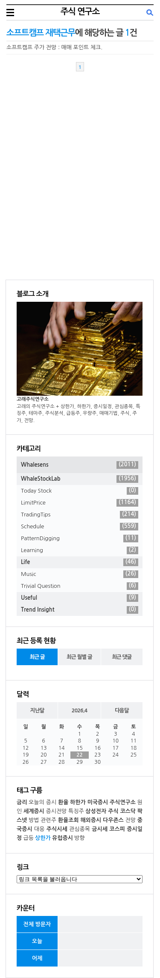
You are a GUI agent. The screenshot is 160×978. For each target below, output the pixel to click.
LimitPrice (79, 503)
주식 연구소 (80, 11)
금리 (22, 802)
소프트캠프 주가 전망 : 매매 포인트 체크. (54, 47)
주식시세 (57, 829)
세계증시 (33, 811)
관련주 (48, 820)
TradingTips (79, 515)
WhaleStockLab (79, 479)
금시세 (100, 829)
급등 (28, 838)
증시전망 (56, 811)
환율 (63, 802)
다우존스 (113, 820)
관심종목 (79, 829)
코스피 (117, 829)
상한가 (43, 838)
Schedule (79, 526)
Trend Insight (79, 610)
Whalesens (79, 465)
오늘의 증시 (42, 802)
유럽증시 (62, 838)
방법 (34, 820)
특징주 (76, 811)
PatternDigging (79, 538)
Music (79, 574)
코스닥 (128, 811)
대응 (39, 829)
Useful (79, 598)
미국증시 (97, 802)
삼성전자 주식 (101, 811)
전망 (130, 820)
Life (79, 562)
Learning (79, 550)
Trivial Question (79, 586)
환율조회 (68, 820)
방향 (79, 838)
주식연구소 (123, 802)
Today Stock (79, 491)
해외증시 (90, 820)
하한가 (78, 802)
